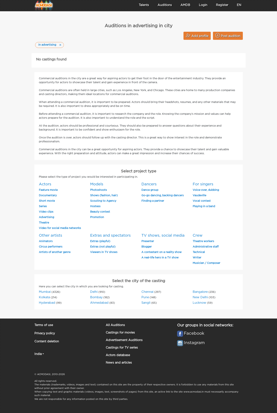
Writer (197, 258)
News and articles (119, 362)
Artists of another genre (54, 252)
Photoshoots (98, 190)
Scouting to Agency (103, 201)
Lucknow (199, 302)
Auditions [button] (165, 5)
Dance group (149, 190)
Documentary (48, 195)
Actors (45, 184)
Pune (145, 297)
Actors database (118, 355)
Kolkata (44, 297)
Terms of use (43, 325)
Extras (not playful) (102, 247)
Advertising (46, 217)
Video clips (46, 212)
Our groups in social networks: (205, 325)
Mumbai (45, 292)
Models (96, 184)
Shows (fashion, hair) (104, 195)
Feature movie (48, 190)
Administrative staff (206, 247)
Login (203, 5)
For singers (203, 184)
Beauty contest (100, 212)
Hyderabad (47, 302)
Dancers (149, 184)
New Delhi (200, 297)
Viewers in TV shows (103, 252)
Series (43, 206)
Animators (46, 241)
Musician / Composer (206, 263)
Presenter (147, 241)
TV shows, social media (163, 235)
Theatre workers (203, 241)
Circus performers (50, 247)
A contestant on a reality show (161, 252)
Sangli (145, 302)
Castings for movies (120, 332)
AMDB (185, 5)
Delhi (94, 292)
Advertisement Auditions (124, 340)
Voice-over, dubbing (206, 190)
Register (222, 5)
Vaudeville (199, 195)
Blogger (146, 247)
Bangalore (200, 292)
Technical (199, 252)
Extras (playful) (100, 241)
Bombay (96, 297)
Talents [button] (144, 5)
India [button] (38, 354)
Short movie (47, 201)
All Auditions (115, 325)
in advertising (47, 45)
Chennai (147, 292)
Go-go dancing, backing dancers (162, 195)
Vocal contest (202, 201)
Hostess (95, 206)
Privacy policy (44, 333)
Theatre (44, 223)
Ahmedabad (99, 302)
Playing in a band (204, 206)
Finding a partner (152, 201)
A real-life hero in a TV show (160, 258)
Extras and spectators (110, 235)
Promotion (97, 217)
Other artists (50, 235)
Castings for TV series (122, 347)
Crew (197, 235)
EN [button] (239, 5)
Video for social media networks (60, 228)
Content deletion (46, 341)
